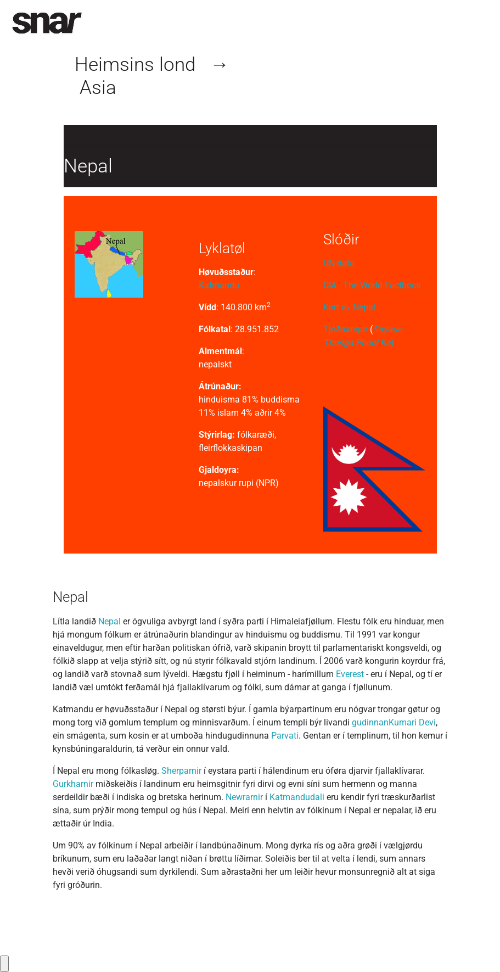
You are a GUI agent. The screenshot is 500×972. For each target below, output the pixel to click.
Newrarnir (244, 797)
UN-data (339, 263)
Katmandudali (296, 797)
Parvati (285, 735)
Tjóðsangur (345, 329)
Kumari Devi (412, 722)
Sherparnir (181, 771)
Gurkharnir (73, 784)
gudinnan (370, 722)
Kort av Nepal (349, 307)
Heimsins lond (135, 64)
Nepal (110, 621)
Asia (98, 87)
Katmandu (219, 285)
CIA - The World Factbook (372, 285)
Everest (350, 674)
